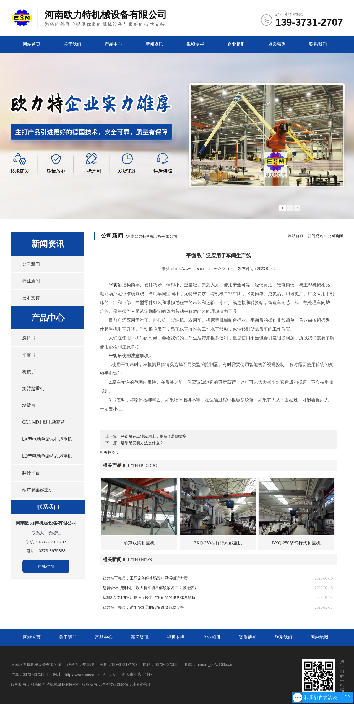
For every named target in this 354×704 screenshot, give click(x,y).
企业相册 (236, 44)
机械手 (28, 371)
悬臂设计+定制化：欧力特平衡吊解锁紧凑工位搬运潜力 (150, 588)
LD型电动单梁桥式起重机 (47, 456)
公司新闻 (31, 264)
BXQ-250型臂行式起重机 (217, 543)
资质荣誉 (277, 44)
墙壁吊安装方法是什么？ (142, 443)
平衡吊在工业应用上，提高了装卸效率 (154, 436)
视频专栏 (195, 44)
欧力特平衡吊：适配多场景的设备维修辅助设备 (143, 607)
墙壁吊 (28, 405)
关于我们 (72, 44)
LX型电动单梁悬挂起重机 (47, 439)
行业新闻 (31, 281)
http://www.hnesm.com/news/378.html (203, 269)
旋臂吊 (28, 338)
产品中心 (113, 44)
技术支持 (31, 297)
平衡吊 (28, 354)
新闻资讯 (154, 44)
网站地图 (319, 637)
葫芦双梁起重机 (37, 489)
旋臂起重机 (33, 388)
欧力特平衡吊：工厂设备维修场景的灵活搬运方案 (145, 578)
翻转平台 (31, 473)
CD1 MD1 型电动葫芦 (43, 422)
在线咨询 (46, 566)
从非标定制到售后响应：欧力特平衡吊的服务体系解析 (149, 598)
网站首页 (31, 44)
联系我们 (318, 44)
